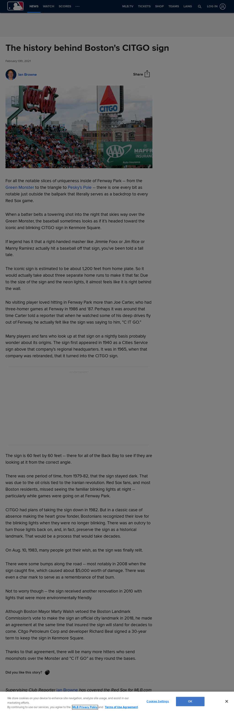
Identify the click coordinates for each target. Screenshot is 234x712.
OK (190, 701)
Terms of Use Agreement (121, 707)
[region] (117, 702)
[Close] (227, 701)
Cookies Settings (157, 701)
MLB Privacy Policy (85, 707)
